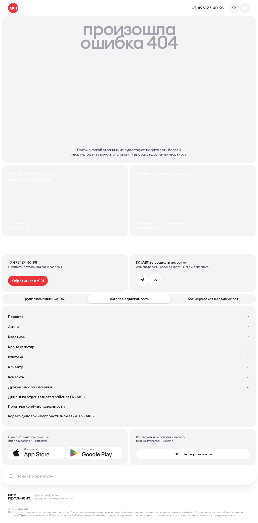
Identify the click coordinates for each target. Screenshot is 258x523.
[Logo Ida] (40, 496)
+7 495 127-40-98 (208, 8)
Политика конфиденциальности (36, 406)
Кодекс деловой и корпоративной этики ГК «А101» (51, 416)
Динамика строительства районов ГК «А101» (46, 397)
